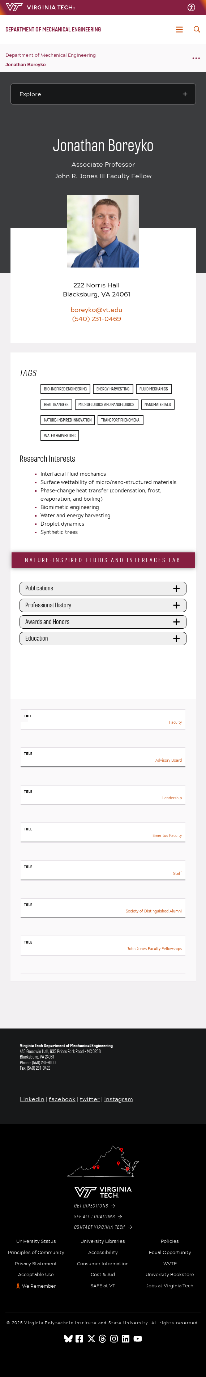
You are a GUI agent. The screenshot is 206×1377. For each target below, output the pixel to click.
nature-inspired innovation (67, 420)
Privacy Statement (36, 1264)
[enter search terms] (197, 29)
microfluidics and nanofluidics (106, 404)
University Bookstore (170, 1274)
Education (103, 639)
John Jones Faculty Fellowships (154, 949)
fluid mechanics (154, 389)
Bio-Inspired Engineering (65, 389)
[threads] (103, 1338)
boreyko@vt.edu (96, 309)
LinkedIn (32, 1098)
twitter (90, 1098)
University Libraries (103, 1241)
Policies (170, 1241)
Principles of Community (36, 1252)
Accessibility (103, 1252)
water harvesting (60, 435)
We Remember (39, 1286)
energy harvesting (112, 389)
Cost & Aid (103, 1274)
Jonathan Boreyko (25, 64)
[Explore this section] (103, 94)
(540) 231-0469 (96, 318)
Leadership (172, 798)
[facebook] (80, 1338)
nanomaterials (158, 404)
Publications (103, 588)
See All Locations (98, 1217)
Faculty (175, 722)
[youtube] (137, 1338)
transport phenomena (120, 420)
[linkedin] (126, 1338)
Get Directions (94, 1206)
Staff (177, 873)
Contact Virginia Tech (103, 1227)
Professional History (103, 605)
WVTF (170, 1264)
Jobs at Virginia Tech (169, 1286)
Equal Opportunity (170, 1252)
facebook (62, 1098)
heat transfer (56, 404)
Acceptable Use (36, 1274)
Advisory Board (168, 760)
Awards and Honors (103, 622)
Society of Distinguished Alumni (154, 911)
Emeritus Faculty (167, 835)
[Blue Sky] (68, 1338)
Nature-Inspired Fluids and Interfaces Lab (103, 560)
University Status (36, 1241)
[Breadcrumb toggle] (196, 58)
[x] (91, 1338)
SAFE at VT (102, 1286)
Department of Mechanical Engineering (50, 55)
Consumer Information (103, 1264)
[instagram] (114, 1338)
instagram (118, 1098)
